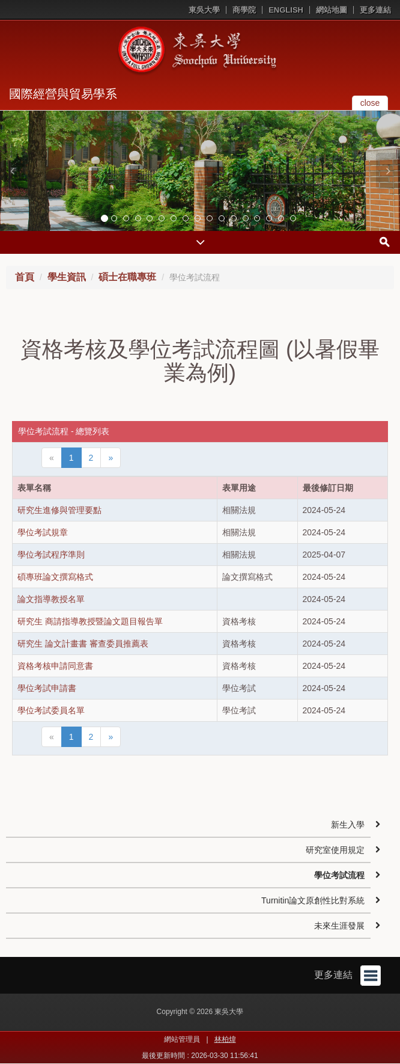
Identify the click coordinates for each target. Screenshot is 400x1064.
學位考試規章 (42, 532)
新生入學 (348, 824)
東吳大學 (204, 10)
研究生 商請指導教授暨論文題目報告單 (90, 621)
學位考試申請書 (46, 688)
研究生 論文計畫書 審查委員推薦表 (82, 643)
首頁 (24, 277)
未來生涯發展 (339, 925)
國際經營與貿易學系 (63, 93)
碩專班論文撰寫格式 (55, 577)
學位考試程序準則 (51, 554)
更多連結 (375, 10)
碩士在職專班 (127, 277)
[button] (12, 171)
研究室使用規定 (335, 850)
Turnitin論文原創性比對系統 (313, 900)
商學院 (244, 10)
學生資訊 (66, 277)
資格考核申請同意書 (55, 666)
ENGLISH (285, 10)
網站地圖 (331, 10)
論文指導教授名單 (51, 599)
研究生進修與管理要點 (59, 510)
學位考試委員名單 (51, 710)
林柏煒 (225, 1039)
